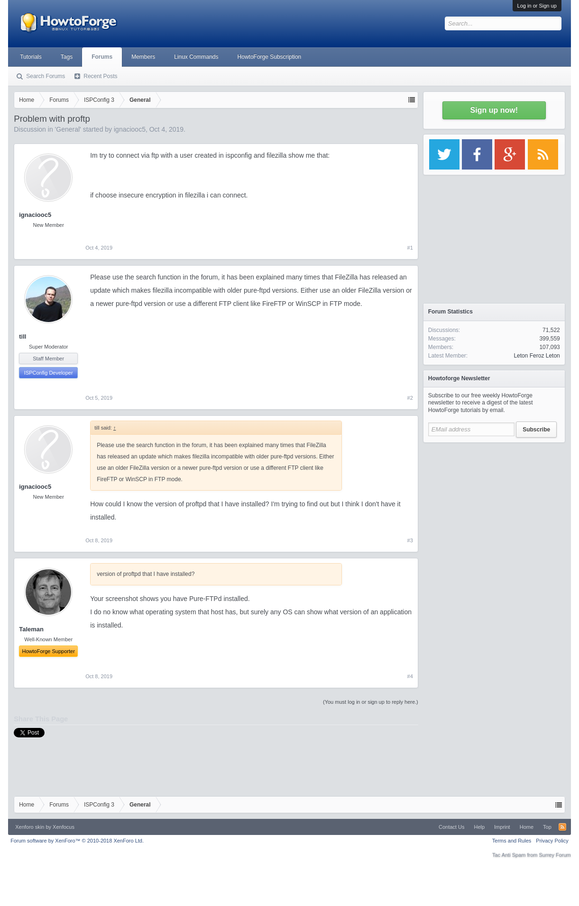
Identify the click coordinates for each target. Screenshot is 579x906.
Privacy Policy (552, 840)
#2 (410, 398)
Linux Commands (196, 57)
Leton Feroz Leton (537, 355)
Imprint (502, 827)
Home (526, 827)
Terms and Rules (512, 840)
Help (479, 827)
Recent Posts (100, 76)
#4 (410, 676)
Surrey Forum (555, 855)
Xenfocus (63, 827)
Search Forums (45, 76)
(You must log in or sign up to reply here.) (370, 702)
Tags (67, 57)
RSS (562, 827)
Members (143, 57)
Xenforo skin (29, 827)
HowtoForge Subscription (270, 57)
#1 (410, 248)
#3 (410, 540)
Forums (102, 57)
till (22, 336)
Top (547, 827)
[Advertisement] (494, 507)
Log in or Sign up (537, 6)
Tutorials (31, 57)
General (68, 129)
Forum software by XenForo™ (77, 840)
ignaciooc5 (130, 129)
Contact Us (451, 827)
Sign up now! (494, 110)
